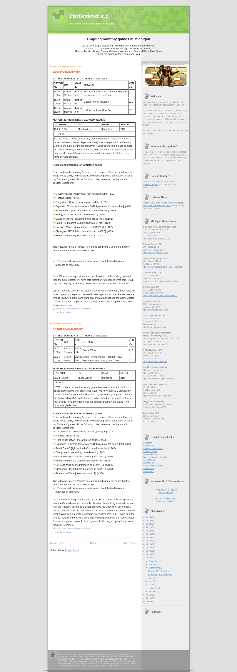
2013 (148, 554)
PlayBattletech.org (89, 16)
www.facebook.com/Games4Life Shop (160, 281)
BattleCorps (148, 446)
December (154, 561)
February (153, 588)
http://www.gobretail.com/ (154, 327)
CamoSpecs (148, 468)
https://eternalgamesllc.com (155, 252)
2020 (148, 531)
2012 (148, 557)
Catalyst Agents (150, 451)
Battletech (147, 443)
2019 (148, 534)
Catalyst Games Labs (153, 448)
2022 (148, 524)
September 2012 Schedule (68, 329)
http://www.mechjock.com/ (155, 344)
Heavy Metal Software (153, 466)
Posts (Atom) (72, 550)
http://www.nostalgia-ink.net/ (156, 310)
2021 (148, 527)
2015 (148, 547)
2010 (148, 598)
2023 (148, 520)
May (151, 581)
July (151, 578)
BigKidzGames (150, 463)
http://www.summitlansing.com (157, 238)
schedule (67, 312)
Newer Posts (57, 543)
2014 (148, 551)
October (152, 564)
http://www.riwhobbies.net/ (155, 361)
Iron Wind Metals (150, 454)
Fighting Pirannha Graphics (155, 457)
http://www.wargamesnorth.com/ (157, 396)
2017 (148, 541)
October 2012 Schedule (66, 72)
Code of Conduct (150, 184)
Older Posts (129, 543)
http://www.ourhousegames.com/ (158, 379)
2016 (148, 544)
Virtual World (149, 460)
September (154, 568)
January (152, 591)
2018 (148, 537)
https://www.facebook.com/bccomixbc (160, 295)
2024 (148, 517)
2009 (148, 601)
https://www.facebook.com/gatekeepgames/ (163, 267)
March (152, 584)
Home (93, 543)
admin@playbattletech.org (174, 155)
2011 (148, 595)
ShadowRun (148, 471)
